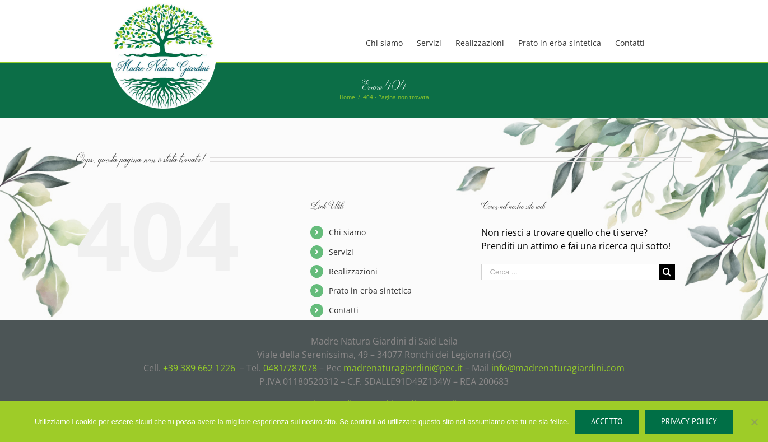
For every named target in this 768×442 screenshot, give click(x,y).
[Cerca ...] (570, 272)
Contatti (344, 310)
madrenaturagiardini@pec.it (403, 368)
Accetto (607, 421)
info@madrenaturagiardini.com (558, 368)
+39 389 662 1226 (199, 368)
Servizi (341, 251)
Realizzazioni (353, 271)
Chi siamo (347, 232)
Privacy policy (689, 421)
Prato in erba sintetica (370, 290)
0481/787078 (290, 368)
